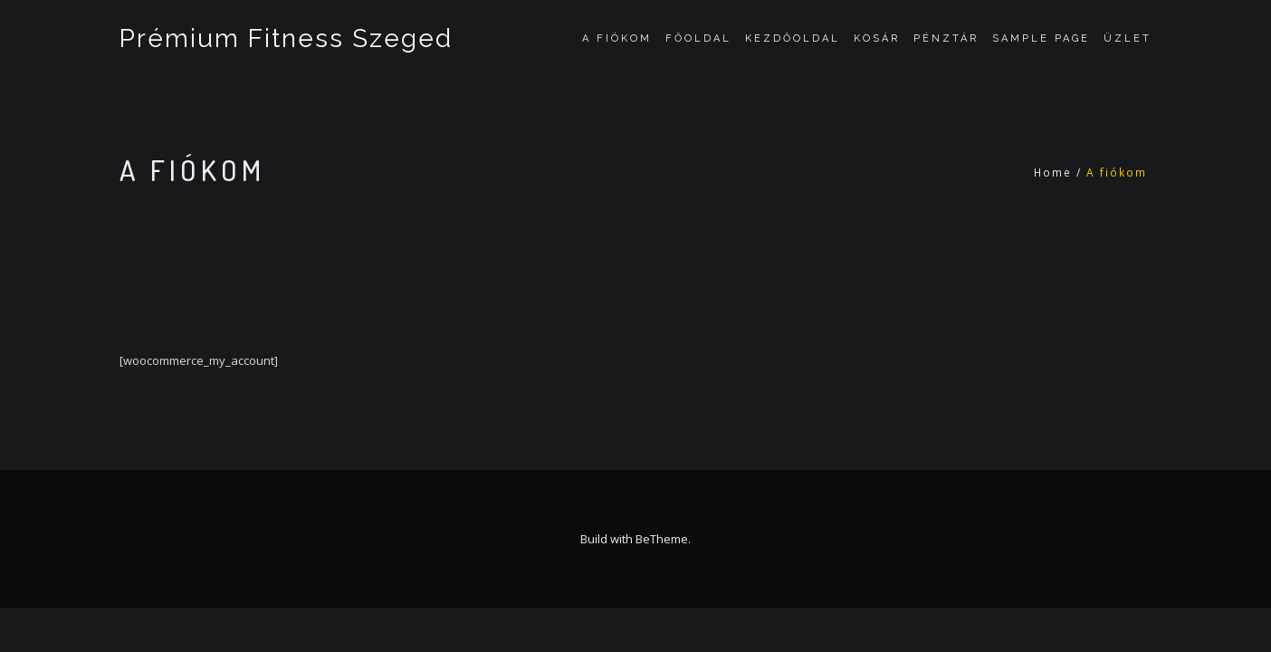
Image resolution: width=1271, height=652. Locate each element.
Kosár (877, 38)
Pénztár (946, 38)
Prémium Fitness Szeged (286, 38)
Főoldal (698, 38)
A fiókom (617, 38)
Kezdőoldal (792, 38)
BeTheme (662, 539)
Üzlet (1128, 38)
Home (1053, 172)
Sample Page (1041, 38)
